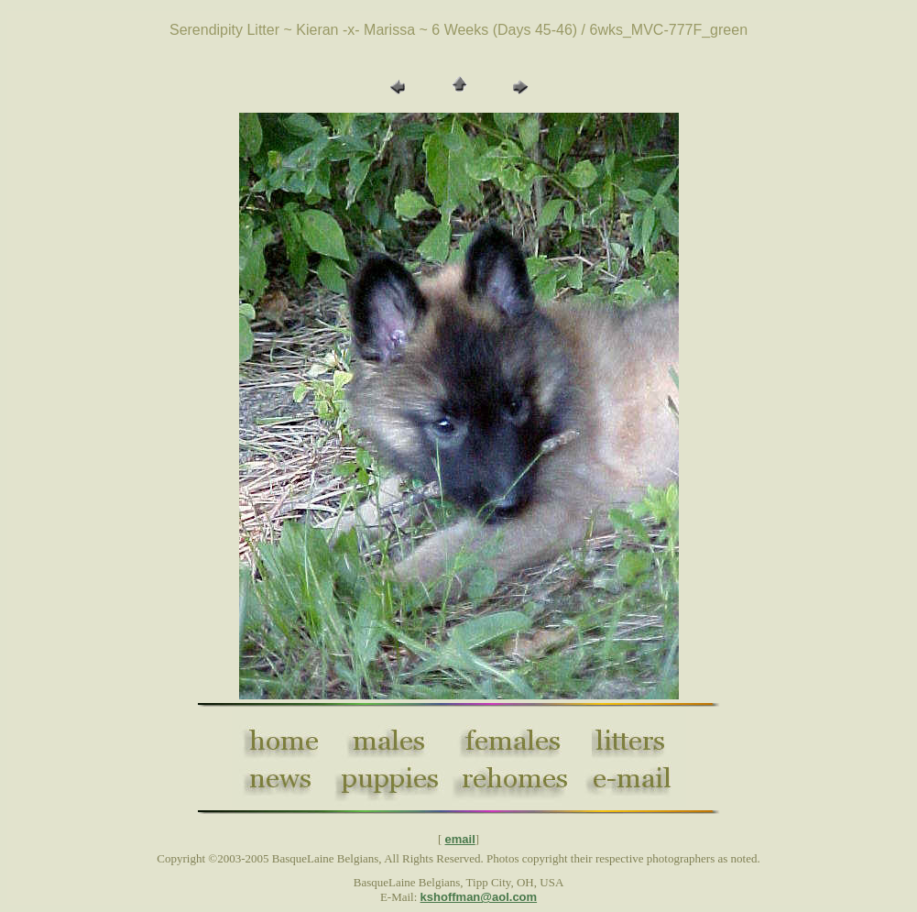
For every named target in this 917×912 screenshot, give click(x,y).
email (460, 839)
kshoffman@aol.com (479, 897)
